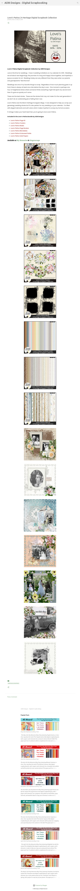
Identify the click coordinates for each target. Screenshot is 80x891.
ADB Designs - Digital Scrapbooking (26, 2)
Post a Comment (12, 697)
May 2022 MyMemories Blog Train (30, 731)
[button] (8, 23)
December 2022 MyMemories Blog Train (31, 786)
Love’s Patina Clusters (18, 123)
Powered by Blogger (40, 885)
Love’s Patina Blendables (19, 131)
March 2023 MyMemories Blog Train (30, 868)
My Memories (22, 140)
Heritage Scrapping (13, 683)
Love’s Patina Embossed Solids (21, 133)
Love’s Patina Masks (17, 126)
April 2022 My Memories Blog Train (30, 841)
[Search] (49, 3)
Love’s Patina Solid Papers (19, 136)
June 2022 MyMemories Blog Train (30, 813)
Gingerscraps (34, 140)
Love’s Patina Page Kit (18, 120)
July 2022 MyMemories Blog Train (30, 759)
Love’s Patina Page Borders (20, 128)
